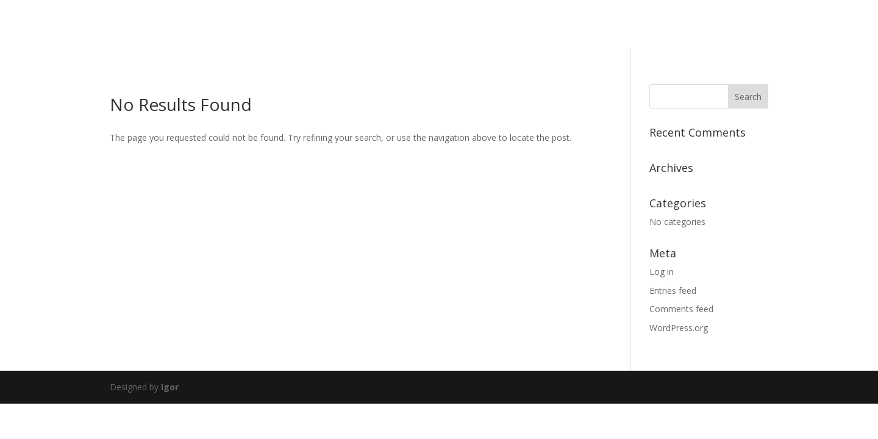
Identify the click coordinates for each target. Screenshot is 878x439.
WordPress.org (678, 328)
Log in (661, 271)
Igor (170, 387)
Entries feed (672, 290)
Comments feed (681, 309)
